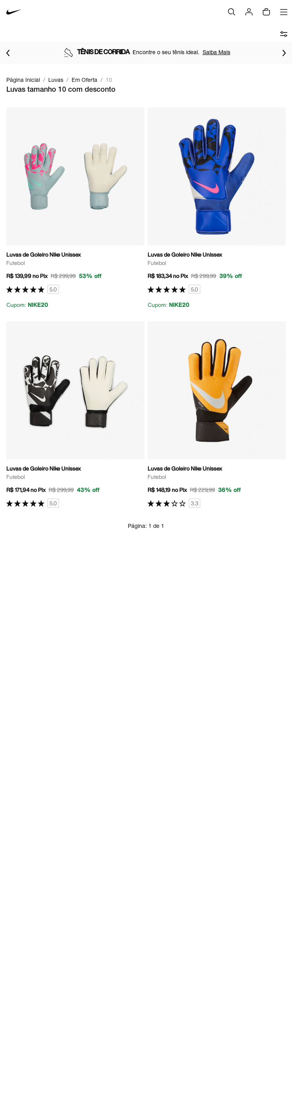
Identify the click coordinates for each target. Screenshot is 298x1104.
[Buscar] (231, 12)
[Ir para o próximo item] (284, 53)
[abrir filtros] (284, 34)
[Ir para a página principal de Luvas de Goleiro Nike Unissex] (75, 208)
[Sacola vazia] (266, 12)
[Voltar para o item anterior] (8, 53)
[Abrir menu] (284, 12)
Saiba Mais (216, 52)
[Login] (249, 12)
